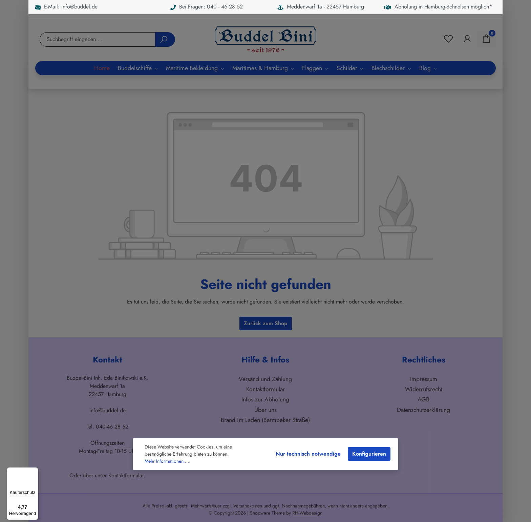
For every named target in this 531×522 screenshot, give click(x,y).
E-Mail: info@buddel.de (66, 7)
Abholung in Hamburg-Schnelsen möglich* (438, 7)
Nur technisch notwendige (308, 454)
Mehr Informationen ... (167, 461)
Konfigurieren (369, 454)
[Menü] (34, 471)
